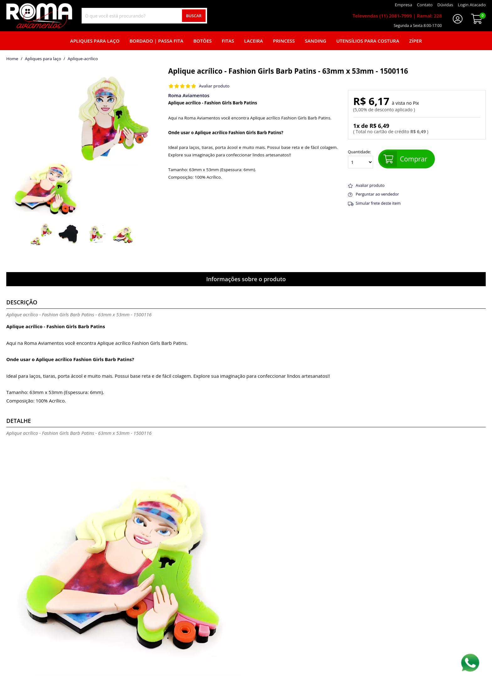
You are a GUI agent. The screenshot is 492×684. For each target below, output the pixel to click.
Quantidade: (360, 159)
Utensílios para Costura (367, 41)
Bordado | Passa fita (156, 41)
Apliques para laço (94, 41)
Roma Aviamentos (188, 95)
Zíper (415, 41)
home (12, 58)
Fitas (228, 41)
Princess (284, 41)
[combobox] (144, 16)
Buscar (194, 15)
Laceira (253, 41)
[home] (39, 15)
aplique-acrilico (83, 58)
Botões (202, 41)
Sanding (315, 41)
